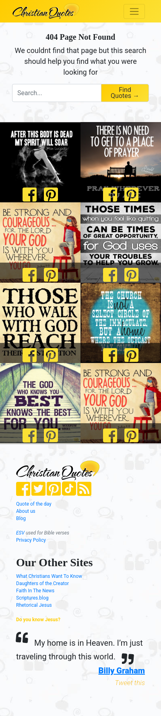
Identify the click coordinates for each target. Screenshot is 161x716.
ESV (20, 533)
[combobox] (56, 93)
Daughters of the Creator (42, 583)
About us (25, 511)
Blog (21, 518)
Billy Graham (122, 670)
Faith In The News (35, 591)
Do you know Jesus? (38, 619)
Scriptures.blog (32, 598)
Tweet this (130, 683)
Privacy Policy (31, 540)
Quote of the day (34, 504)
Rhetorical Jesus (34, 605)
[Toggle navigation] (134, 11)
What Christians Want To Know (49, 576)
